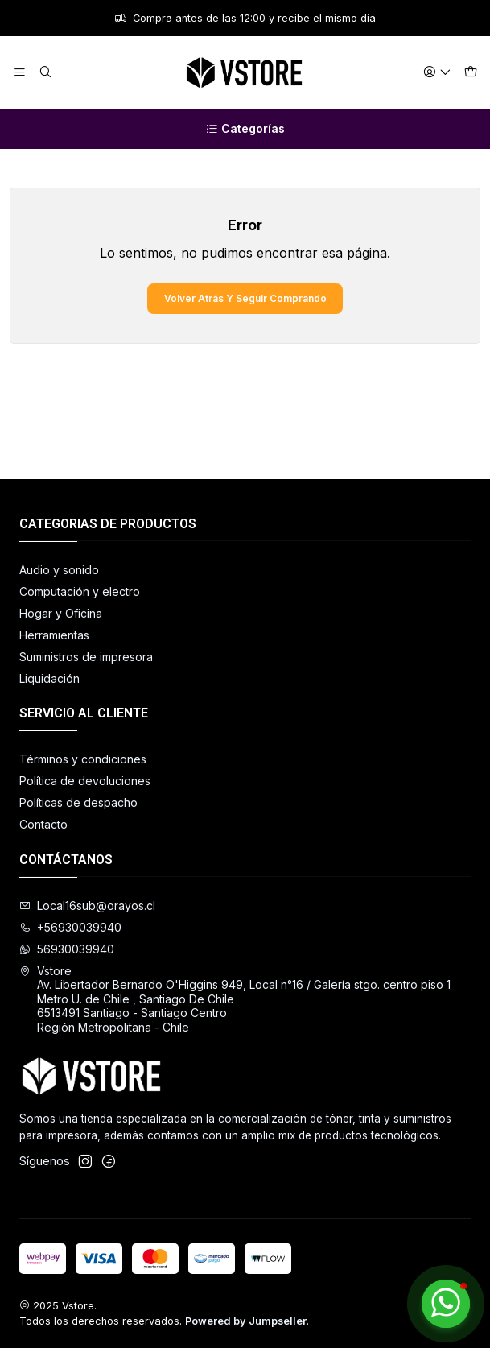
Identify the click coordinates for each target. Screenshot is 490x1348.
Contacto (43, 824)
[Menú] (20, 73)
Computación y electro (79, 591)
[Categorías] (245, 129)
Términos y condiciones (82, 759)
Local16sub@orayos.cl (87, 905)
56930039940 (66, 949)
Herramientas (54, 635)
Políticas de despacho (78, 802)
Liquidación (49, 678)
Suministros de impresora (86, 657)
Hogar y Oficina (60, 613)
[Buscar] (45, 73)
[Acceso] (437, 73)
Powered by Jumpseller (246, 1321)
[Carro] (470, 73)
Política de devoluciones (84, 781)
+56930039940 (70, 927)
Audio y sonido (59, 570)
